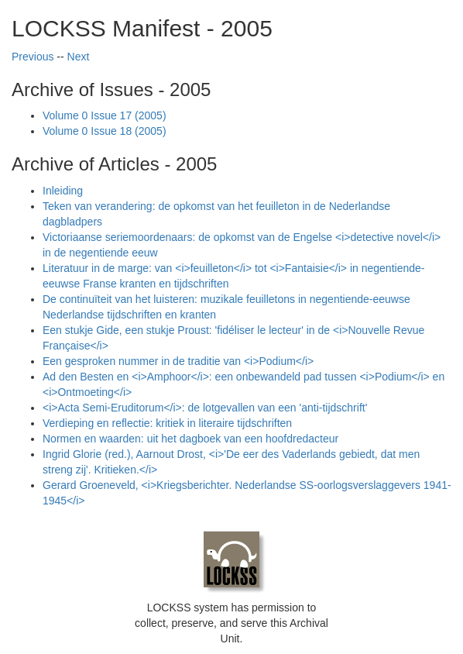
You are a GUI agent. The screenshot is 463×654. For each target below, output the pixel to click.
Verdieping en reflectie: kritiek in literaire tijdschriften (167, 423)
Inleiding (63, 190)
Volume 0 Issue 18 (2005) (104, 131)
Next (78, 56)
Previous (32, 56)
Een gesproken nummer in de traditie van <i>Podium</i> (178, 361)
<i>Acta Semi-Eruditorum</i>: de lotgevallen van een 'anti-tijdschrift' (205, 407)
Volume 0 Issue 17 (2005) (104, 115)
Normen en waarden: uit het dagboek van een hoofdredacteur (190, 438)
